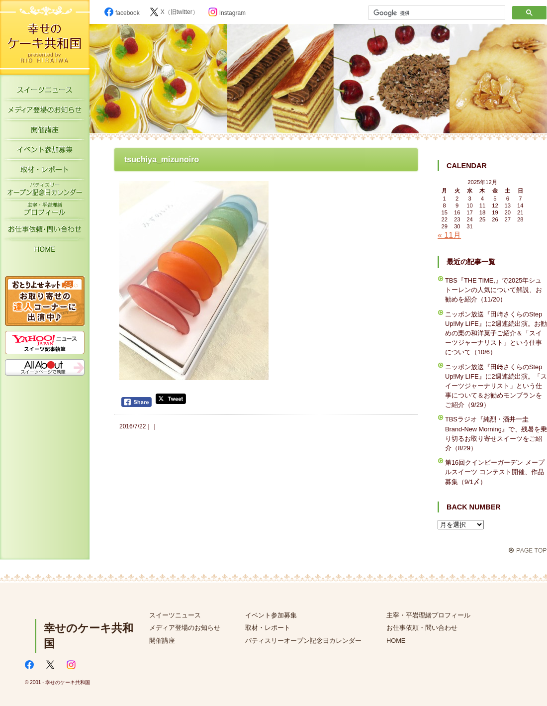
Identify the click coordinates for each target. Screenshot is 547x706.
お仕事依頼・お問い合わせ (45, 231)
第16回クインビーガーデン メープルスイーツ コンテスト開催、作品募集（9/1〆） (495, 472)
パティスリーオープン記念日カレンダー (45, 192)
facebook (122, 12)
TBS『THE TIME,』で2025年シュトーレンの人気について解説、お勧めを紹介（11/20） (493, 290)
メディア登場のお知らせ (45, 112)
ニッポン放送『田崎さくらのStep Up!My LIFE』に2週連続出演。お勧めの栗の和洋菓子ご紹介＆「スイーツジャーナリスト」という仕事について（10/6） (496, 333)
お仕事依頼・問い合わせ (421, 627)
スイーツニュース (45, 92)
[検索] (435, 12)
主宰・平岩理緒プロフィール (45, 211)
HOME (45, 251)
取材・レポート (45, 172)
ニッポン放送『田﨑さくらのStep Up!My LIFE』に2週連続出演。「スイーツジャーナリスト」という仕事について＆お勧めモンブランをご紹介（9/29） (496, 386)
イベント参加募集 (45, 152)
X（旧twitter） (174, 11)
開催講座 (45, 132)
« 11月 (449, 235)
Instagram (227, 12)
